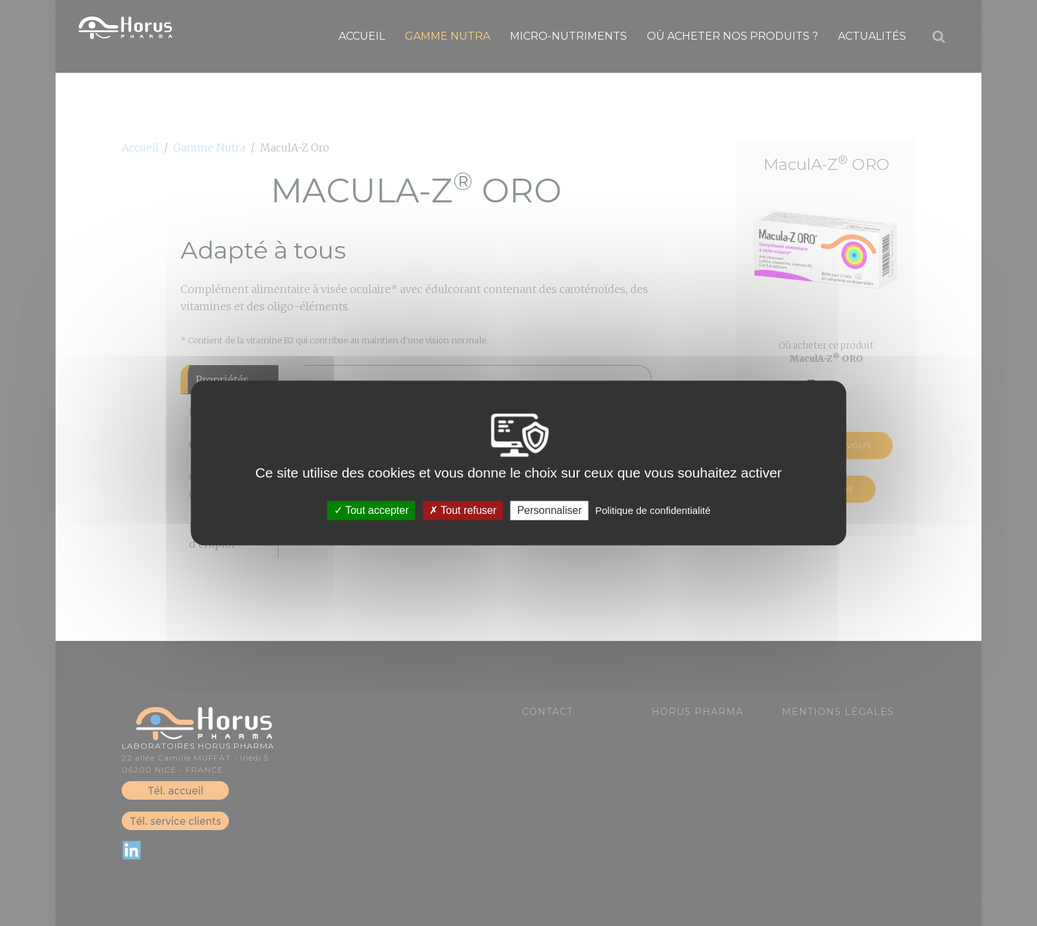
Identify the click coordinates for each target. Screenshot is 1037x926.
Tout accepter (371, 510)
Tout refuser (463, 510)
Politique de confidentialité (652, 510)
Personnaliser (549, 510)
